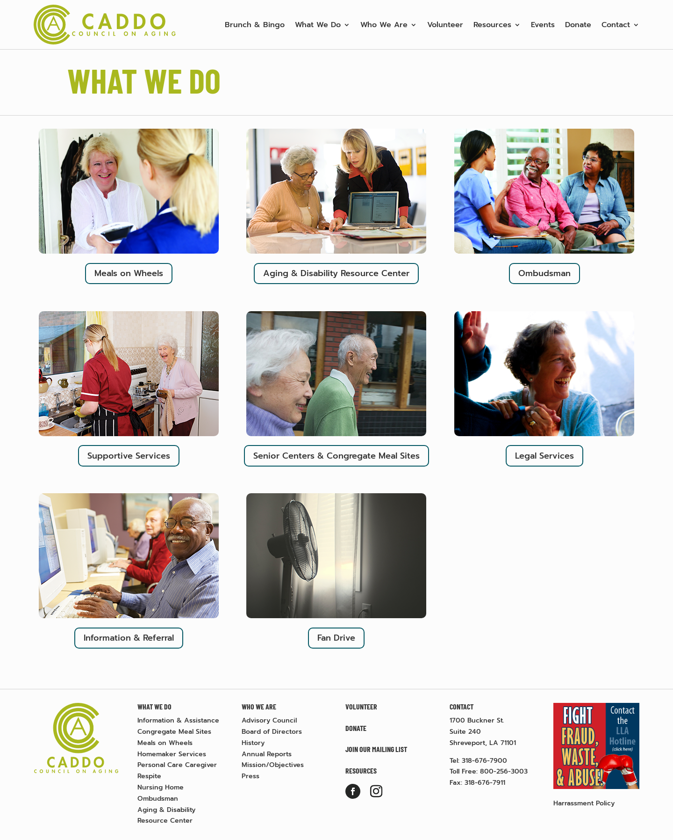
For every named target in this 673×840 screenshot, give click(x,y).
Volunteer (445, 24)
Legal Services (544, 455)
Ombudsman (544, 273)
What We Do (318, 24)
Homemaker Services (171, 754)
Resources (492, 24)
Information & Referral (129, 637)
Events (543, 24)
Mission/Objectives (273, 765)
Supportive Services (128, 455)
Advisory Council (269, 720)
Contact (615, 24)
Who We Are (384, 24)
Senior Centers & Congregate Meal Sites (336, 455)
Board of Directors (272, 732)
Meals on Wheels (128, 273)
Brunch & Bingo (255, 24)
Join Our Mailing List (376, 749)
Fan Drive (336, 637)
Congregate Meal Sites (174, 732)
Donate (578, 24)
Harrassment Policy (584, 803)
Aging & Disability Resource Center (336, 273)
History (253, 743)
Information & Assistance (178, 720)
